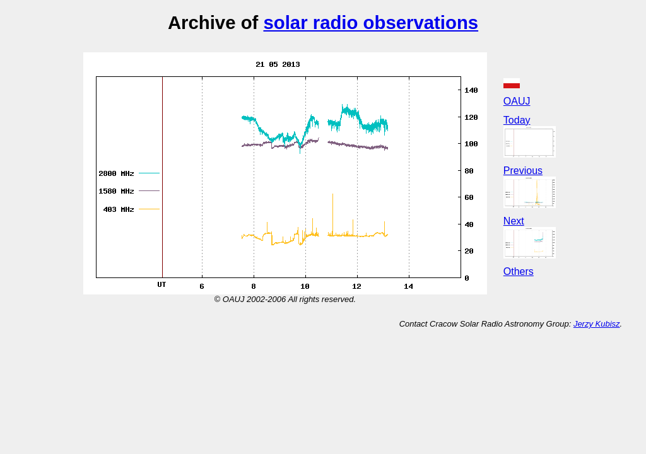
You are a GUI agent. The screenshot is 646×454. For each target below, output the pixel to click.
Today (517, 120)
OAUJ (517, 101)
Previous (523, 170)
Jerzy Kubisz (596, 324)
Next (513, 221)
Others (518, 271)
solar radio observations (370, 22)
